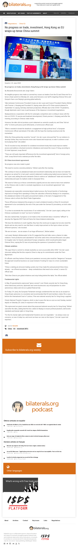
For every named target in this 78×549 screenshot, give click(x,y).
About (45, 13)
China (10, 329)
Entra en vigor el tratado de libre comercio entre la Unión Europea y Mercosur (28, 436)
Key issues (21, 13)
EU (14, 329)
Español (63, 13)
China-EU (22, 24)
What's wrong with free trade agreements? (26, 481)
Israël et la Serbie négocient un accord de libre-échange (22, 457)
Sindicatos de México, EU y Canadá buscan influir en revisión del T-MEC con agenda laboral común (34, 424)
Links (45, 520)
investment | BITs (22, 329)
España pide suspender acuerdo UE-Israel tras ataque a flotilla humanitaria (27, 430)
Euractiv (15, 326)
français (71, 13)
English (56, 13)
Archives (15, 520)
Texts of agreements (34, 13)
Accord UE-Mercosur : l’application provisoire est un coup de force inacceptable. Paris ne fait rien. (34, 451)
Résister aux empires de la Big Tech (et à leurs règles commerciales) (26, 445)
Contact (25, 520)
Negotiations (11, 13)
